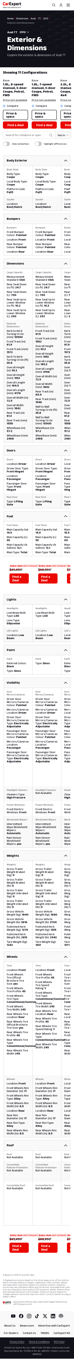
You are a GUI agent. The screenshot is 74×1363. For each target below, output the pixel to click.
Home (10, 18)
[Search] (53, 5)
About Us (10, 1325)
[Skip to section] (63, 135)
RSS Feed (59, 1341)
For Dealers (11, 1332)
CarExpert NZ (62, 1332)
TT (39, 18)
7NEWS (44, 1332)
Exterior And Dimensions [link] (20, 22)
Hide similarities (20, 143)
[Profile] (61, 5)
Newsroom (27, 1325)
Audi (33, 18)
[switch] (6, 144)
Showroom (22, 18)
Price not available (15, 100)
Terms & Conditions (39, 1341)
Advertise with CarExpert (54, 1325)
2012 (45, 18)
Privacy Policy (17, 1341)
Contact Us (29, 1332)
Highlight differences (55, 143)
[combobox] (23, 32)
